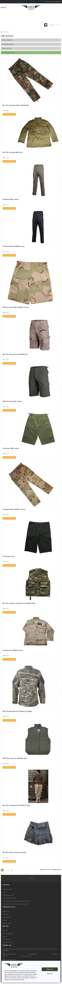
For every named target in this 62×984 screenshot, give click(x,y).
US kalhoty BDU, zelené (10, 199)
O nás (4, 892)
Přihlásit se (57, 1)
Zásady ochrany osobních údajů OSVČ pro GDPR (16, 901)
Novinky (5, 936)
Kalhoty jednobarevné (8, 44)
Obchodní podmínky (8, 895)
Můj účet (5, 930)
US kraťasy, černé (8, 556)
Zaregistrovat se (49, 1)
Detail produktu (9, 114)
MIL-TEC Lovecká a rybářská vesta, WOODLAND (19, 603)
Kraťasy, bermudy (6, 48)
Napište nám (6, 911)
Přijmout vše (49, 969)
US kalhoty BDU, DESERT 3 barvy (14, 509)
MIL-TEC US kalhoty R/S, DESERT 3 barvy (16, 805)
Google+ (30, 878)
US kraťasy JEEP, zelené (11, 448)
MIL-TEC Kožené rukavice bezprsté (14, 852)
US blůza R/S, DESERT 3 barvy (13, 650)
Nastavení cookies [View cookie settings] (8, 942)
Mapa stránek (6, 917)
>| (11, 870)
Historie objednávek (8, 933)
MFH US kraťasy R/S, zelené (12, 401)
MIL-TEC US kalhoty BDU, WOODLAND (16, 105)
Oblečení (6, 32)
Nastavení (49, 973)
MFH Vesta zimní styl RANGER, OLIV (15, 758)
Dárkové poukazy (7, 923)
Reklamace (6, 914)
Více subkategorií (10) (8, 52)
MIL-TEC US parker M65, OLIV (13, 152)
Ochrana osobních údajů (9, 898)
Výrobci (5, 920)
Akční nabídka (6, 939)
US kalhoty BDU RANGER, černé (13, 246)
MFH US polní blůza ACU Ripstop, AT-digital (17, 711)
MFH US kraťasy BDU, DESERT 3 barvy (16, 307)
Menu (3, 7)
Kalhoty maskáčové (7, 40)
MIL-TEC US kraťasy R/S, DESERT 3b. (15, 354)
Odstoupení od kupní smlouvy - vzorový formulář (16, 904)
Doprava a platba (7, 889)
